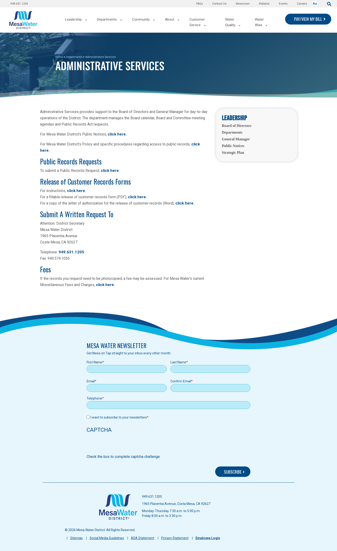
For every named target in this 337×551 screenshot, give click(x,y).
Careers (302, 3)
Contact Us (219, 3)
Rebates (264, 3)
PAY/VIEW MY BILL (308, 19)
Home (59, 57)
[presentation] (122, 445)
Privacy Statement (175, 538)
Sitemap (76, 538)
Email (91, 381)
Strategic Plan (233, 152)
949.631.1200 (19, 3)
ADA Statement (142, 538)
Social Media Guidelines (107, 538)
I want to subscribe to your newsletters (119, 417)
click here (110, 170)
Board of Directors (237, 126)
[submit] (329, 3)
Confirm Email (180, 381)
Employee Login (207, 538)
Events (283, 3)
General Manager (236, 139)
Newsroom (243, 3)
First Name (94, 362)
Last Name (178, 362)
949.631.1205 (71, 252)
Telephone (94, 398)
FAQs (199, 3)
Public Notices (233, 146)
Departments (74, 57)
